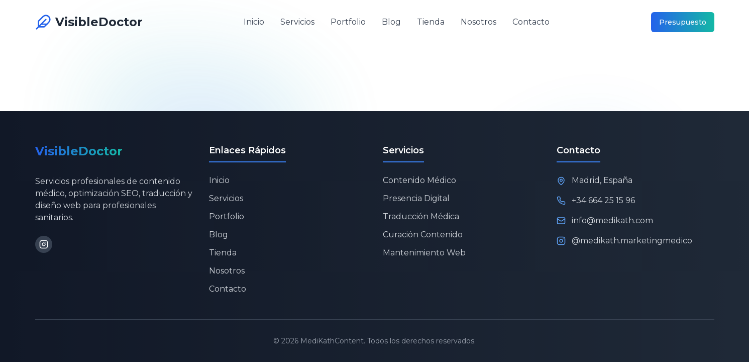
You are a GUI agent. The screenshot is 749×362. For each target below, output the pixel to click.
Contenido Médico (419, 180)
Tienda (431, 22)
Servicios (297, 22)
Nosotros (478, 22)
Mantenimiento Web (424, 252)
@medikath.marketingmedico (632, 240)
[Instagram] (43, 244)
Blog (391, 22)
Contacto (531, 22)
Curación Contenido (423, 234)
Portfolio (348, 22)
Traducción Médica (421, 216)
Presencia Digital (416, 198)
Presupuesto (682, 22)
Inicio (254, 22)
